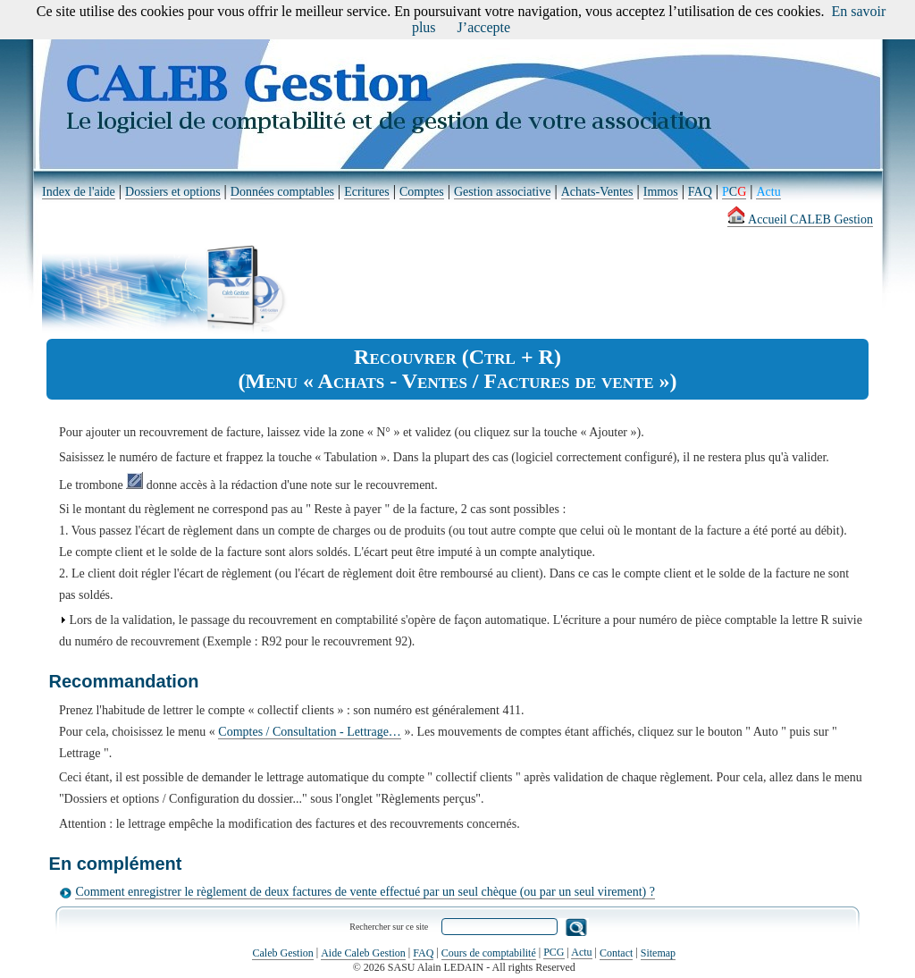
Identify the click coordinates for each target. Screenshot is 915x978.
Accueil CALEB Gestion (800, 219)
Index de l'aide (78, 191)
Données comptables (282, 191)
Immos (660, 191)
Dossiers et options (173, 191)
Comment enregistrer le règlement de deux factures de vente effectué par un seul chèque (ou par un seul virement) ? (365, 891)
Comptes (421, 191)
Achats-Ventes (597, 191)
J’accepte (484, 27)
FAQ (700, 191)
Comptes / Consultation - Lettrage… (309, 731)
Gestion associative (502, 191)
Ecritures (367, 191)
